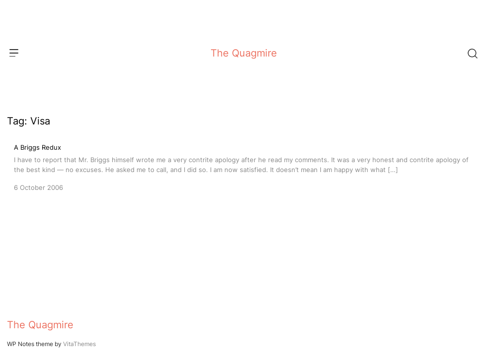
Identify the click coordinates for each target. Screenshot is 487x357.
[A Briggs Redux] (243, 166)
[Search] (472, 53)
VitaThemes (79, 344)
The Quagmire (243, 53)
